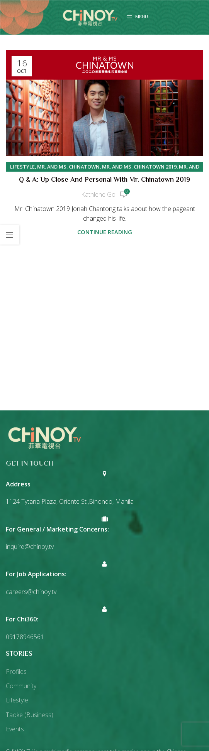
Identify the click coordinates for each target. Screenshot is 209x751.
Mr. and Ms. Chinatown (68, 166)
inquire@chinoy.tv (30, 546)
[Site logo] (90, 16)
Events (15, 729)
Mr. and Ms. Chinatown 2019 (139, 166)
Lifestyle (22, 166)
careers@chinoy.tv (31, 591)
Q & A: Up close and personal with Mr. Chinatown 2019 (104, 180)
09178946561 (25, 637)
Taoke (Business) (29, 714)
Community (21, 686)
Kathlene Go (98, 194)
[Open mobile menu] (137, 17)
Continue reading (104, 232)
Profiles (16, 671)
